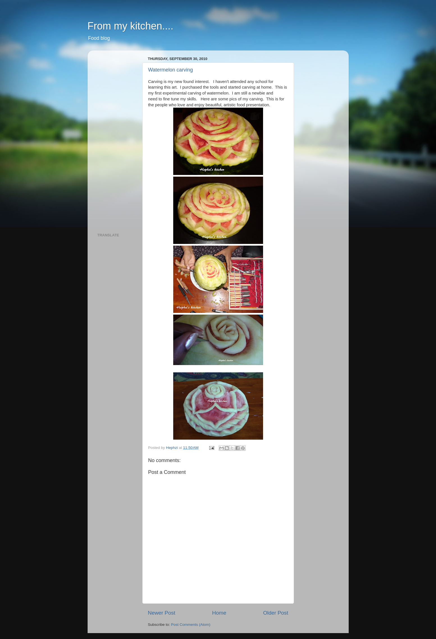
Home (219, 613)
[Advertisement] (119, 139)
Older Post (275, 613)
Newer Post (161, 613)
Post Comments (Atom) (190, 624)
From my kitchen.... (131, 26)
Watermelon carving (170, 70)
